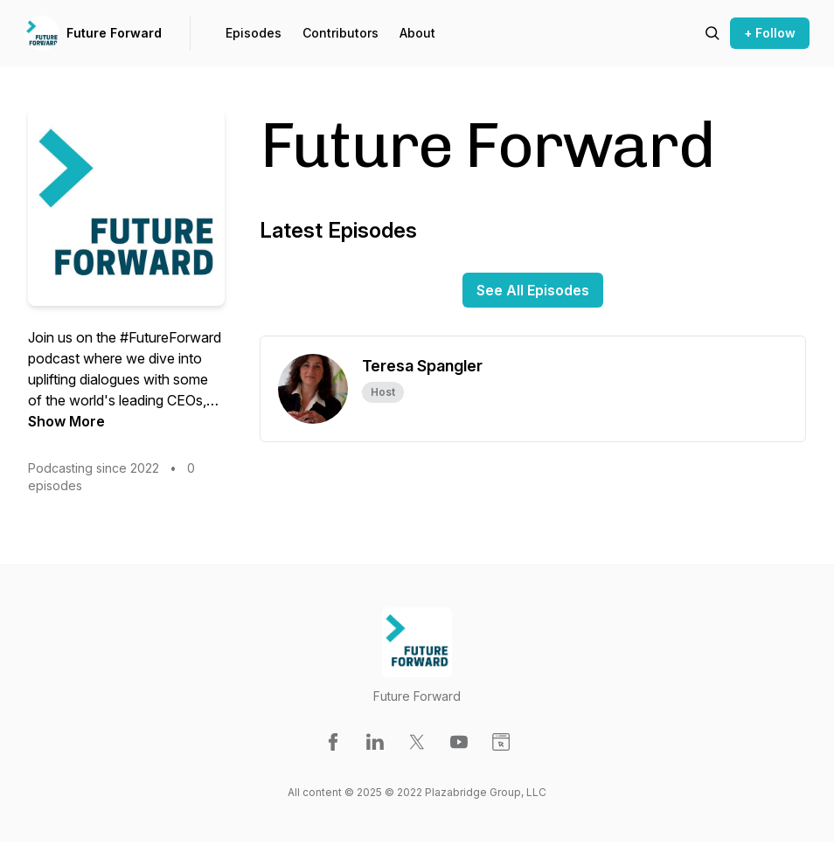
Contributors (340, 32)
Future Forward (114, 32)
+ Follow (770, 32)
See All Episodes (532, 290)
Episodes (253, 32)
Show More (66, 421)
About (417, 32)
